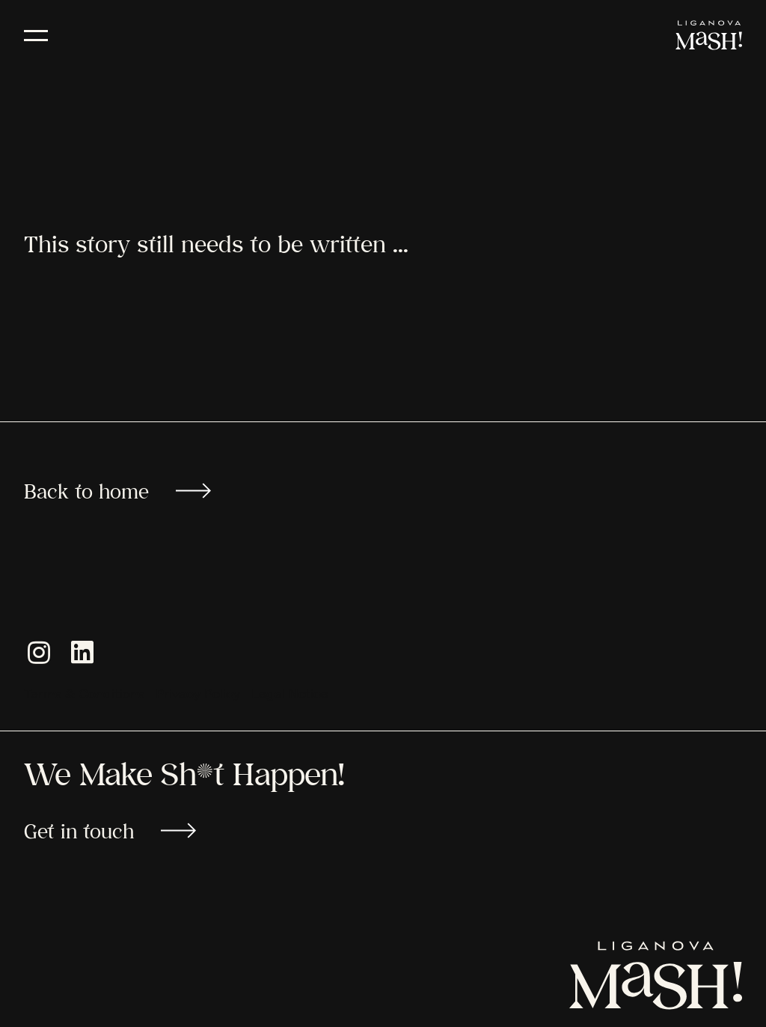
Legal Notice (289, 694)
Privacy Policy (198, 694)
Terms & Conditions (84, 694)
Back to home (117, 491)
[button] (39, 659)
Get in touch (110, 831)
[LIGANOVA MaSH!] (708, 35)
